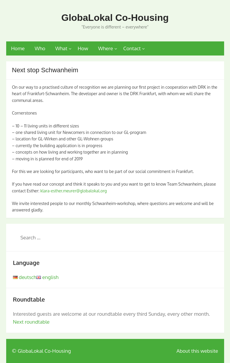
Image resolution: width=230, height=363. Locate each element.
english (47, 277)
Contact (132, 48)
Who (40, 48)
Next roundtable (31, 322)
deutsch (25, 277)
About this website (197, 351)
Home (18, 48)
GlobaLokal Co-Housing (114, 17)
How (83, 48)
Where (105, 48)
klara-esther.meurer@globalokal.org (73, 190)
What (61, 48)
